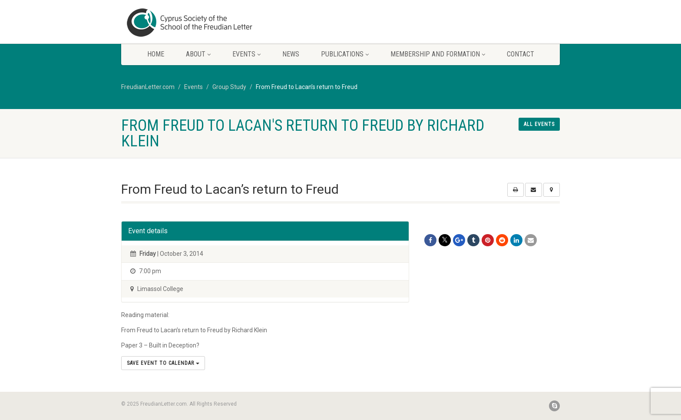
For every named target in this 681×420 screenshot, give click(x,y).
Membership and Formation (437, 54)
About (198, 54)
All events (539, 124)
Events (246, 54)
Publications (345, 54)
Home (155, 54)
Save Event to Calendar (163, 363)
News (290, 54)
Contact (520, 54)
